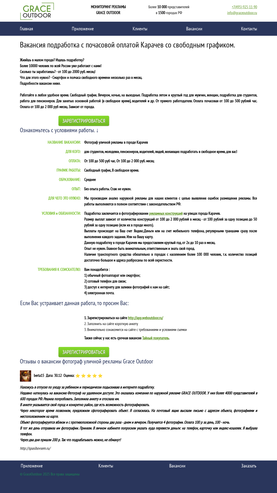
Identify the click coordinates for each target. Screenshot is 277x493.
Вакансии (194, 29)
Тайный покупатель (155, 337)
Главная (26, 29)
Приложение (83, 29)
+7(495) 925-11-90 (244, 6)
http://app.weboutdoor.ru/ (145, 317)
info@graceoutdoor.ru (242, 12)
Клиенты (140, 29)
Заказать (248, 466)
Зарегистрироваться (83, 120)
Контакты (249, 29)
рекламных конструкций (166, 213)
